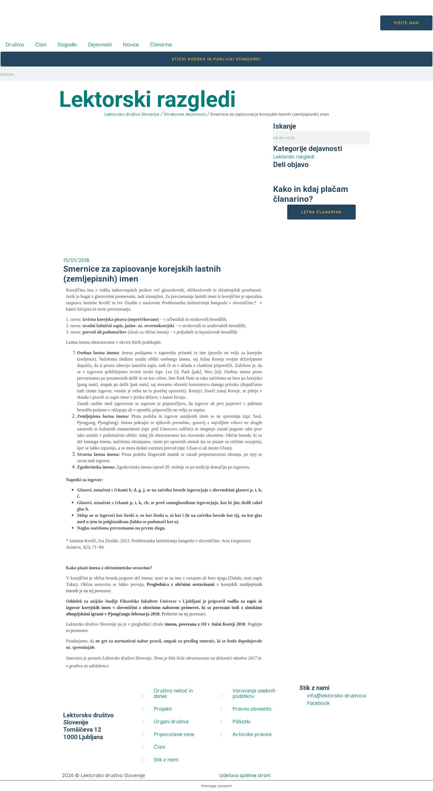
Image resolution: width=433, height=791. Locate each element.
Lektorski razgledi (147, 99)
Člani (40, 44)
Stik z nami (166, 759)
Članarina (161, 44)
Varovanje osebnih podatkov (254, 693)
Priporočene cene (174, 734)
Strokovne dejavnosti (185, 114)
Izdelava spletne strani (244, 775)
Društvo (15, 44)
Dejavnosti (100, 44)
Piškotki (241, 721)
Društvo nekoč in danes (173, 693)
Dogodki (67, 44)
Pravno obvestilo (252, 709)
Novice (131, 44)
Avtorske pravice (252, 734)
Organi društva (171, 721)
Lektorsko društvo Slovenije (131, 114)
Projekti (163, 709)
